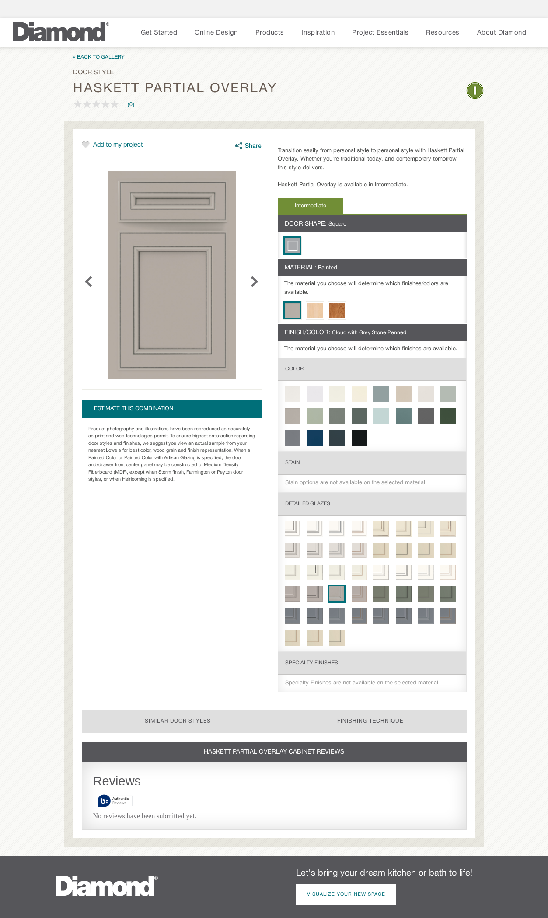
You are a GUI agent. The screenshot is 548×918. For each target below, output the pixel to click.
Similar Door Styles (178, 721)
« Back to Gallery (99, 57)
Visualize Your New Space (346, 894)
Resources (443, 33)
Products (269, 33)
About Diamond (502, 33)
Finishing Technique (370, 721)
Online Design (216, 33)
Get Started (159, 33)
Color (294, 369)
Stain (292, 462)
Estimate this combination (133, 409)
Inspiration (318, 33)
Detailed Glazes (307, 503)
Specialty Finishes (311, 662)
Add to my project (118, 145)
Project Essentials (380, 33)
